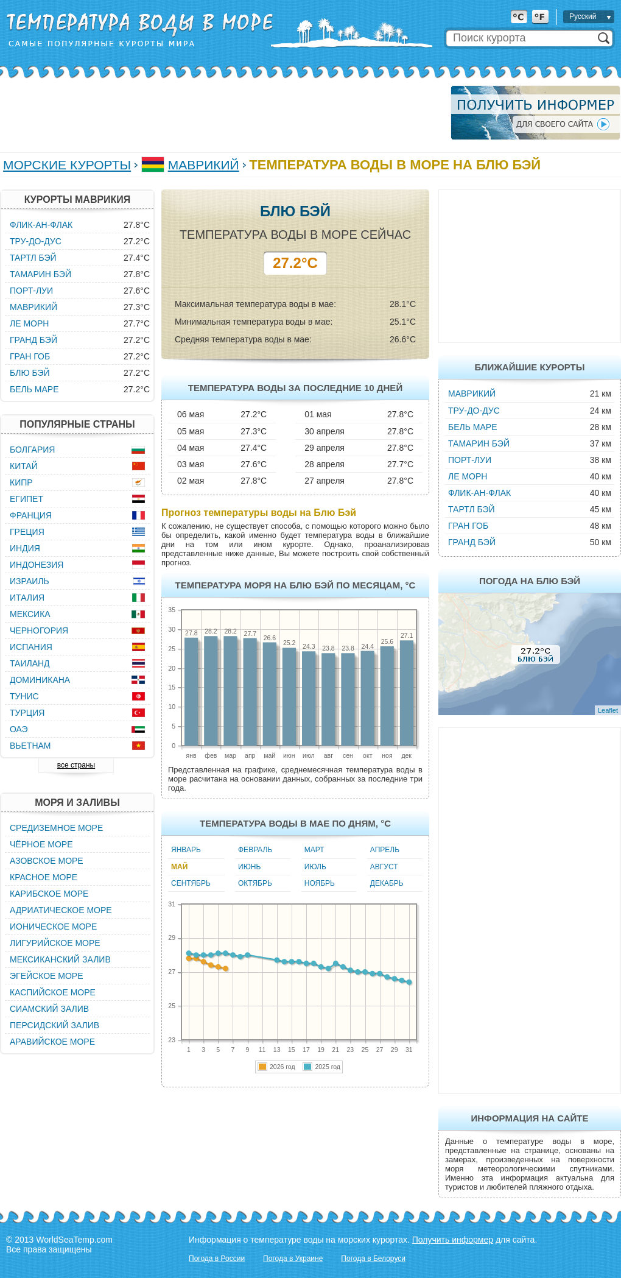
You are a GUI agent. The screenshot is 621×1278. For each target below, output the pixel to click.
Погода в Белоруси (373, 1258)
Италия (27, 597)
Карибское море (49, 893)
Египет (26, 499)
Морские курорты (67, 165)
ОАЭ (19, 729)
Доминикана (40, 680)
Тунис (24, 696)
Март (314, 850)
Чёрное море (41, 844)
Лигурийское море (55, 943)
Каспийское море (53, 992)
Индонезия (36, 565)
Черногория (39, 630)
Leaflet (608, 710)
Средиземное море (56, 828)
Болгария (32, 449)
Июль (315, 867)
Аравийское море (52, 1042)
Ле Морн (467, 476)
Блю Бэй (30, 373)
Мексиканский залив (60, 959)
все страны (76, 765)
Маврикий (203, 165)
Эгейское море (46, 976)
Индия (25, 548)
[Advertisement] (221, 112)
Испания (31, 647)
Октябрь (255, 883)
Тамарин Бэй (479, 443)
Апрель (384, 850)
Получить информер (452, 1239)
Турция (27, 713)
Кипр (21, 482)
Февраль (255, 850)
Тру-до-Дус (474, 410)
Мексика (30, 614)
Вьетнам (30, 745)
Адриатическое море (61, 910)
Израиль (29, 581)
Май (179, 867)
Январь (186, 850)
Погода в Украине (293, 1258)
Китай (24, 466)
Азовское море (46, 861)
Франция (31, 515)
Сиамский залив (49, 1009)
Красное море (43, 877)
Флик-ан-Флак (479, 493)
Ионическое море (53, 926)
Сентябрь (191, 883)
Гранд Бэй (472, 542)
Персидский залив (54, 1025)
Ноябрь (319, 883)
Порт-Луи (469, 460)
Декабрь (387, 883)
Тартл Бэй (471, 509)
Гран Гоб (468, 526)
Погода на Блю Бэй (529, 581)
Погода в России (217, 1258)
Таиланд (30, 663)
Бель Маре (472, 427)
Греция (27, 532)
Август (384, 867)
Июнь (249, 867)
